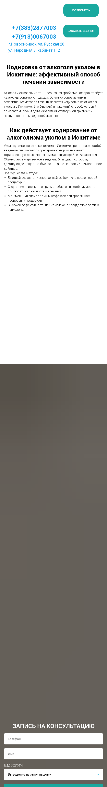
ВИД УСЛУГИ (13, 765)
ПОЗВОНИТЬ (81, 10)
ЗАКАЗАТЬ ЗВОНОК (80, 31)
